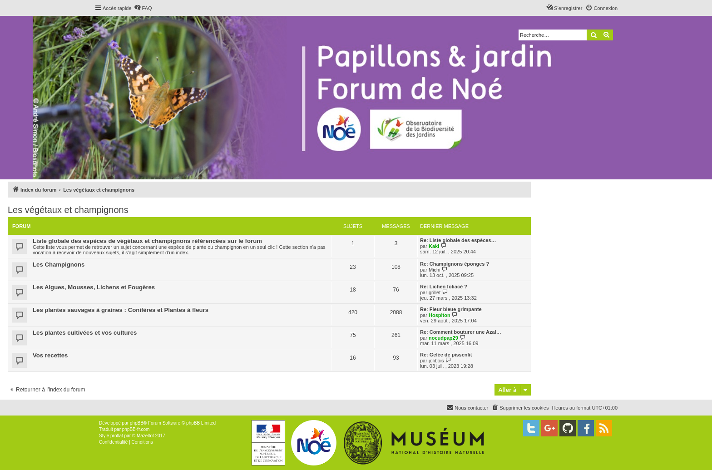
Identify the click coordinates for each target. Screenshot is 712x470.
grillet (434, 292)
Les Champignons (58, 264)
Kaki (434, 246)
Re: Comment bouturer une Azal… (460, 332)
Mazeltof (145, 435)
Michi (434, 269)
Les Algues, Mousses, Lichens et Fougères (94, 287)
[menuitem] (143, 8)
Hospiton (439, 315)
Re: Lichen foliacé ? (443, 286)
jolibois (436, 360)
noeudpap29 (443, 338)
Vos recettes (50, 355)
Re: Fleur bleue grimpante (451, 309)
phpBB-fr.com (136, 429)
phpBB (136, 423)
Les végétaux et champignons (68, 210)
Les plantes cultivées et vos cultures (85, 332)
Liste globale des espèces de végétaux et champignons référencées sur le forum (147, 240)
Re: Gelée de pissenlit (446, 354)
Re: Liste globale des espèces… (458, 240)
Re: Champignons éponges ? (454, 264)
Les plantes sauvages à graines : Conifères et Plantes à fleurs (120, 310)
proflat (116, 435)
